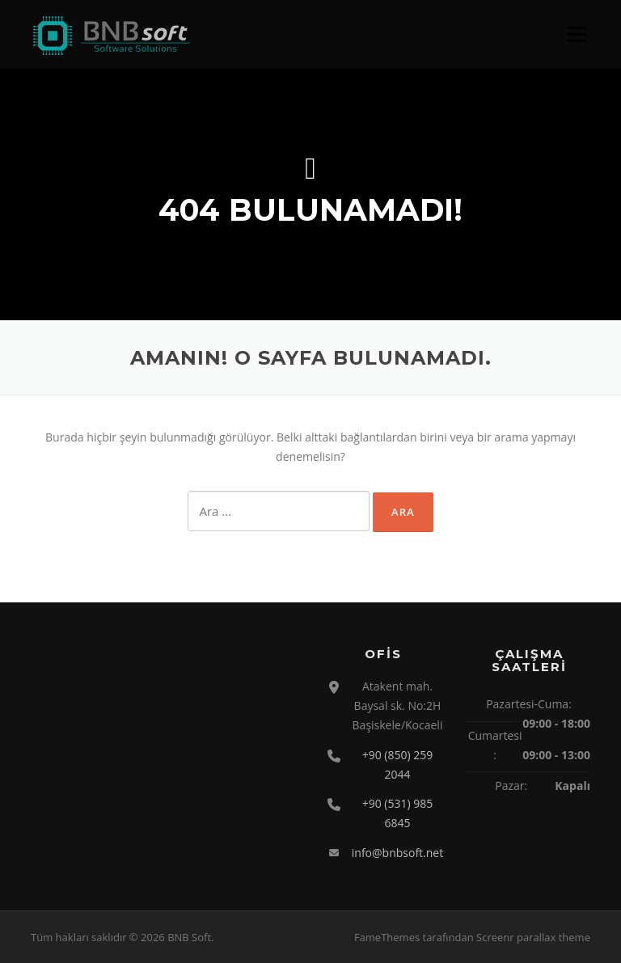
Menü (576, 34)
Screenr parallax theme (533, 937)
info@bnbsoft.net (397, 852)
